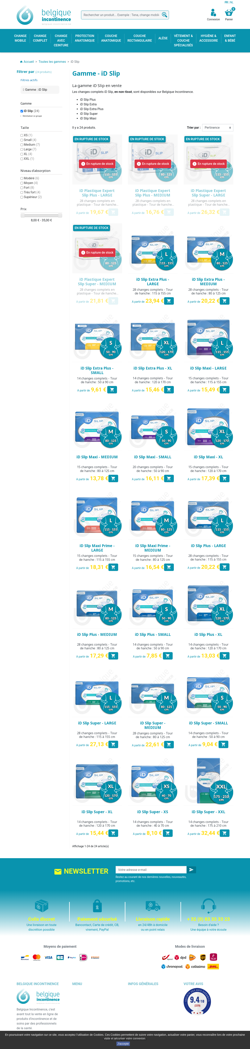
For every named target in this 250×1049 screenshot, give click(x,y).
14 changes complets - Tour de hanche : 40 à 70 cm (153, 824)
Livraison (134, 990)
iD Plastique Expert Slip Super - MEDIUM (97, 281)
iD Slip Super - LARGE (97, 723)
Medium (32, 144)
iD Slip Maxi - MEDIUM (97, 456)
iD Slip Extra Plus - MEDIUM (208, 281)
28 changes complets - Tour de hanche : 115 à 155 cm (153, 291)
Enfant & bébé (82, 1018)
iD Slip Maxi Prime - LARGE (97, 548)
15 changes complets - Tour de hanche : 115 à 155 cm (208, 380)
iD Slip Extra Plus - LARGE (152, 281)
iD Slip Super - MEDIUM (152, 725)
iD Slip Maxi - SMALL (152, 456)
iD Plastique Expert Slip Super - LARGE (208, 193)
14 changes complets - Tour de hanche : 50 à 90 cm (97, 380)
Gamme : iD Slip (36, 90)
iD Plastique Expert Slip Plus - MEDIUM (152, 193)
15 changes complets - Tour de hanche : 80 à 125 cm (97, 469)
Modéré (31, 178)
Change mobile (82, 995)
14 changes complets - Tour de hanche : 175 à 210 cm (208, 824)
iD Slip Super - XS (152, 811)
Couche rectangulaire (87, 1014)
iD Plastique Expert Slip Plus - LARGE (97, 193)
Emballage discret (140, 1014)
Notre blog (135, 1023)
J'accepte (123, 1043)
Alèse (76, 999)
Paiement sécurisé (141, 1009)
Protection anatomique (88, 1028)
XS (28, 135)
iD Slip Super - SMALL (208, 723)
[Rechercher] (125, 15)
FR (227, 2)
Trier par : (194, 127)
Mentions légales (140, 995)
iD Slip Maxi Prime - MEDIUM (152, 548)
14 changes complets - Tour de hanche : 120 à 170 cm (153, 380)
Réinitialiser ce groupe (32, 116)
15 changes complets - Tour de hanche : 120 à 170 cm (208, 469)
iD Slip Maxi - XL (208, 456)
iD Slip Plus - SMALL (153, 634)
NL (231, 2)
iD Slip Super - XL (97, 811)
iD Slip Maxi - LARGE (208, 368)
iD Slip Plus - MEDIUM (97, 634)
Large (30, 149)
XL (28, 154)
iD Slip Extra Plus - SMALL (97, 370)
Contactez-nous (139, 1018)
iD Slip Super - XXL (208, 811)
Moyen (31, 183)
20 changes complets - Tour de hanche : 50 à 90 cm (153, 469)
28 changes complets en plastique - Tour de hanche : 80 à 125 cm (152, 204)
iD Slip (31, 111)
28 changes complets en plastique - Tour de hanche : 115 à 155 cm (97, 204)
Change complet (83, 990)
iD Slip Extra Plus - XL (153, 368)
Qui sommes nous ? (141, 1004)
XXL (29, 159)
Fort (29, 187)
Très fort (32, 192)
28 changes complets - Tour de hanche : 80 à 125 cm (208, 291)
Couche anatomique (86, 1009)
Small (30, 140)
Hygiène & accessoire (87, 1023)
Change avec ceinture (87, 1004)
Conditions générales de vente (149, 999)
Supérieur (33, 197)
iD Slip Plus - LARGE (208, 545)
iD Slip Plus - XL (208, 634)
